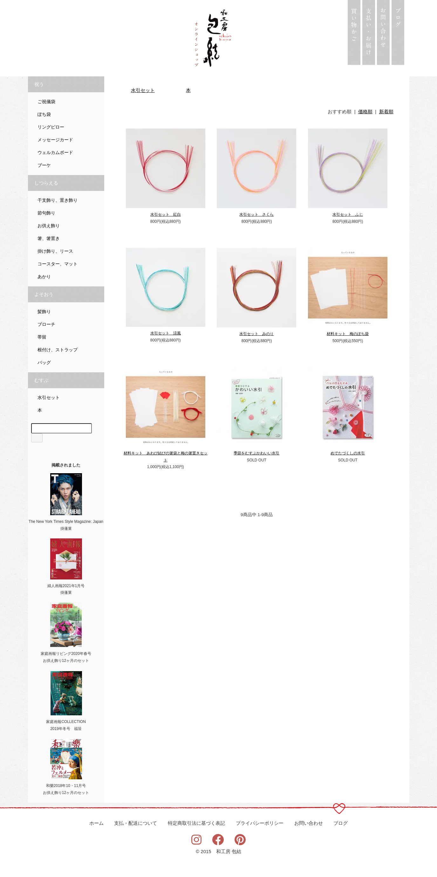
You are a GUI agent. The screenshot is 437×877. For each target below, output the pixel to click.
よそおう (43, 294)
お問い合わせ (308, 823)
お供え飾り (49, 225)
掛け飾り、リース (55, 251)
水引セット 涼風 (165, 333)
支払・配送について (135, 823)
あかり (44, 276)
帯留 (42, 337)
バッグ (44, 362)
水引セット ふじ (347, 214)
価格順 (365, 111)
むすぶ (41, 380)
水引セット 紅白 (165, 214)
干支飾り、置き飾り (58, 200)
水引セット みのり (256, 334)
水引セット (143, 90)
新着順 (386, 111)
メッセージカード (55, 139)
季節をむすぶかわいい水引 (256, 453)
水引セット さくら (256, 214)
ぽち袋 (44, 114)
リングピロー (51, 127)
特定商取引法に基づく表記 (196, 823)
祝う (39, 84)
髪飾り (44, 311)
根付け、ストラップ (58, 349)
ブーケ (44, 165)
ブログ (340, 823)
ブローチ (46, 324)
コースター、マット (58, 264)
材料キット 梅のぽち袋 (348, 334)
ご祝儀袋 (46, 101)
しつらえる (46, 183)
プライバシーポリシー (259, 823)
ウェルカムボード (55, 152)
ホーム (96, 823)
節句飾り (46, 213)
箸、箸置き (49, 238)
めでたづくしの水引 (348, 453)
